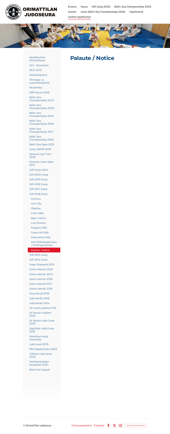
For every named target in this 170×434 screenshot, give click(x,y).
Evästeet (99, 425)
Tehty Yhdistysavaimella (135, 425)
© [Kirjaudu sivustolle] (24, 425)
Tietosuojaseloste (81, 425)
